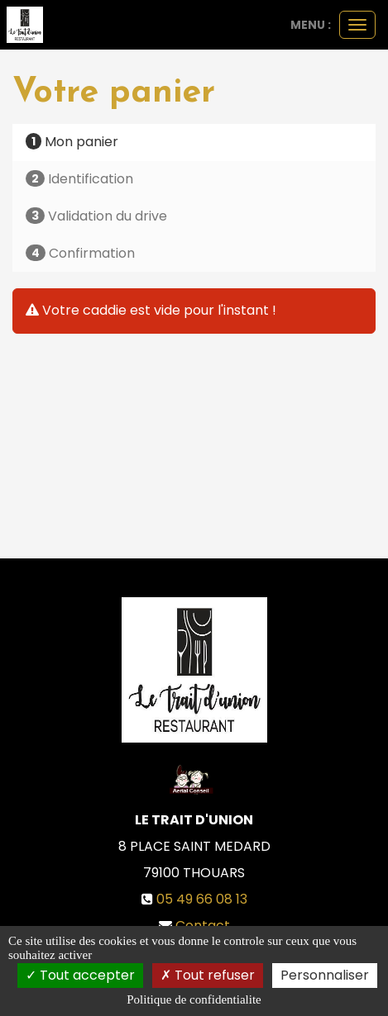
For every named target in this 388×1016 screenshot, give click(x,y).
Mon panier (72, 141)
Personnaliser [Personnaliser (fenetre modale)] (324, 975)
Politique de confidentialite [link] (194, 999)
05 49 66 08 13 (201, 899)
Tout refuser (207, 975)
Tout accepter (80, 975)
